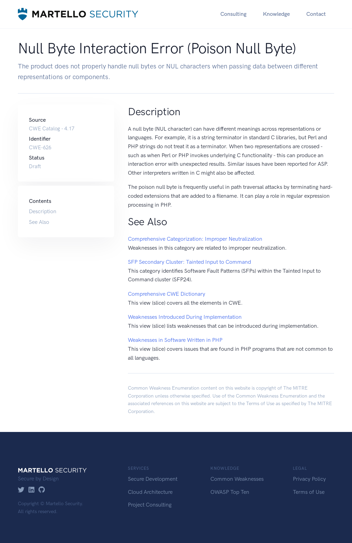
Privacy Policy (309, 479)
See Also (39, 222)
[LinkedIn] (31, 490)
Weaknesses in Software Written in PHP (175, 340)
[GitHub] (41, 490)
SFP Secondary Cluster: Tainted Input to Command (189, 262)
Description (42, 211)
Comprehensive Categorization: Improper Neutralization (195, 239)
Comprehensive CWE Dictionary (166, 294)
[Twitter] (21, 490)
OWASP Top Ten (229, 492)
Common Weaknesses (237, 479)
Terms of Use (260, 403)
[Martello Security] (78, 14)
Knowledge (276, 14)
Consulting (233, 14)
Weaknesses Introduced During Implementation (185, 317)
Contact (316, 14)
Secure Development (152, 479)
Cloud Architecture (150, 492)
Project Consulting (150, 504)
